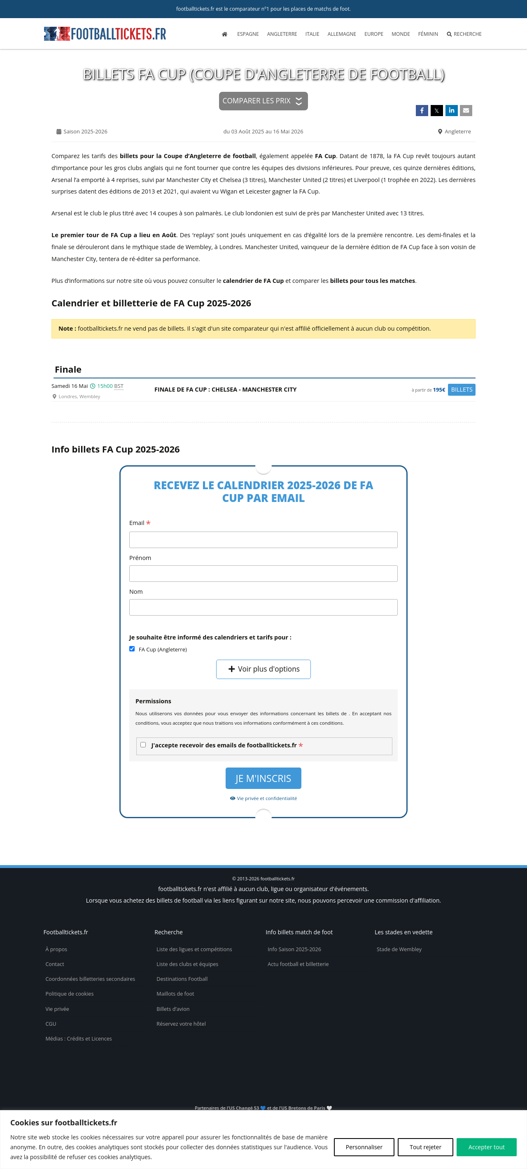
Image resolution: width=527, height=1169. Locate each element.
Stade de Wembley (399, 949)
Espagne (248, 33)
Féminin (428, 33)
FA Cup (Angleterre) (163, 649)
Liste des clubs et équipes (187, 964)
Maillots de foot (175, 993)
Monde (401, 33)
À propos (56, 949)
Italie (312, 33)
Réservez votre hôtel (181, 1023)
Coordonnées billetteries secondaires (90, 978)
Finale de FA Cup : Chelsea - (315, 390)
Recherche (464, 33)
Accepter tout (487, 1147)
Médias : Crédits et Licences (78, 1038)
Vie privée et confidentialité (263, 798)
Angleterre (282, 33)
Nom (136, 591)
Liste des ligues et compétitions (194, 949)
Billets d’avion (172, 1009)
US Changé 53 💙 (247, 1108)
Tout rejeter (425, 1147)
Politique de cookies (69, 993)
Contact (54, 964)
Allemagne (342, 33)
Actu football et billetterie (298, 964)
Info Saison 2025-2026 (294, 949)
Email (140, 524)
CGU (50, 1023)
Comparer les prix (257, 100)
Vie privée (57, 1009)
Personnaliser (364, 1147)
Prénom (140, 558)
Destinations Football (182, 978)
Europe (373, 33)
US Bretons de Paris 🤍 (306, 1108)
